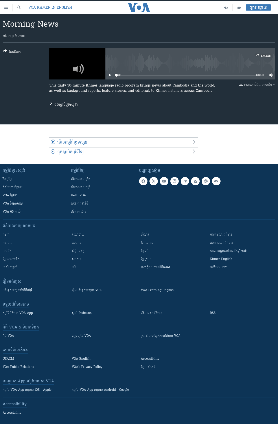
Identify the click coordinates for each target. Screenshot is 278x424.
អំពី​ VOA (8, 336)
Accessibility (150, 359)
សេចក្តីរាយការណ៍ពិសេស (155, 267)
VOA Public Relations (18, 367)
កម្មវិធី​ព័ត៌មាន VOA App (18, 313)
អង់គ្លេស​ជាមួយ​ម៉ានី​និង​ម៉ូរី (17, 290)
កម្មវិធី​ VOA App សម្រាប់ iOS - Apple (27, 390)
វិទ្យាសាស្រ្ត (147, 243)
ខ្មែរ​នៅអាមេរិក (11, 259)
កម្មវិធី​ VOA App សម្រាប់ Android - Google (100, 390)
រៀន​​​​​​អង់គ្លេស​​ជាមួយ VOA (87, 290)
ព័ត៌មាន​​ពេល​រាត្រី (80, 187)
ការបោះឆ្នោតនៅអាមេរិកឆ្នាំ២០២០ (229, 251)
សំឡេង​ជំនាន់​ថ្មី (79, 203)
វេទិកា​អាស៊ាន (79, 212)
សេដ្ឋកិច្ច (76, 243)
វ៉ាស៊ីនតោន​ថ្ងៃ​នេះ (13, 187)
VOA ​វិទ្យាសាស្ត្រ (13, 203)
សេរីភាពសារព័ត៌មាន (221, 243)
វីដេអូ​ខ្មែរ (7, 179)
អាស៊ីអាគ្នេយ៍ (10, 267)
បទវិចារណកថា (218, 267)
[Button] (12, 52)
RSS (212, 313)
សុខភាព (76, 259)
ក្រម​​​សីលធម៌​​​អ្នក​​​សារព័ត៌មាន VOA (161, 336)
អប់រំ (74, 267)
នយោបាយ (78, 234)
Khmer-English (221, 259)
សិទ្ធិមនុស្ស (78, 251)
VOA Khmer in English (50, 7)
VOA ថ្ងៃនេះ (10, 195)
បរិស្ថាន (145, 234)
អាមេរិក (7, 251)
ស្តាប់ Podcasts (82, 313)
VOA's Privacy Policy (87, 367)
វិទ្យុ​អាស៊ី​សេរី (148, 367)
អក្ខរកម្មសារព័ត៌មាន (221, 234)
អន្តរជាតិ (7, 243)
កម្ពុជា (6, 234)
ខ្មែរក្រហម (147, 259)
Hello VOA (78, 195)
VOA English (81, 359)
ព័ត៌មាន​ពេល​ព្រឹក (80, 179)
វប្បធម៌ (145, 251)
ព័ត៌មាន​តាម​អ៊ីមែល (151, 313)
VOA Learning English (157, 290)
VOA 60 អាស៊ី (12, 212)
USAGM (8, 359)
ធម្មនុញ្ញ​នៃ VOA (81, 336)
